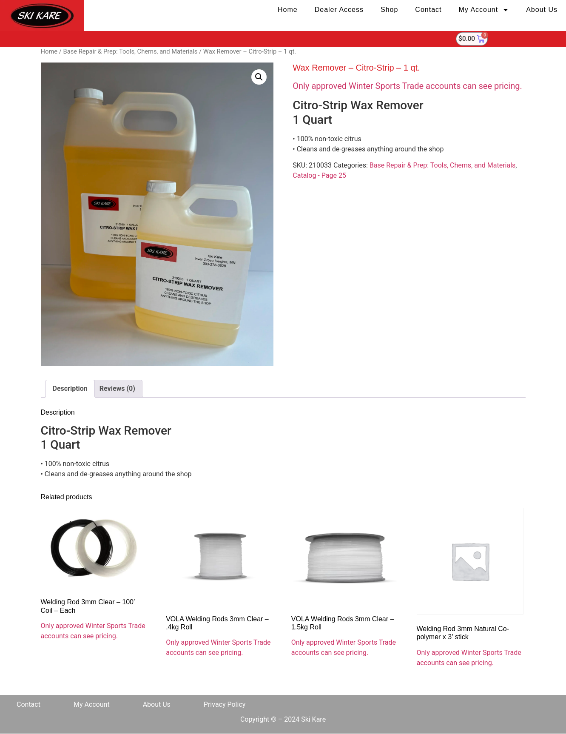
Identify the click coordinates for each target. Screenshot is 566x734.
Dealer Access (339, 9)
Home (288, 9)
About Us (541, 9)
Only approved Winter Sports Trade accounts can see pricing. (407, 86)
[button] (259, 77)
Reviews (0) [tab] (117, 388)
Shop (389, 9)
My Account (483, 9)
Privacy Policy (225, 704)
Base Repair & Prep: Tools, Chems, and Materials (130, 51)
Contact (428, 9)
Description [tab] (70, 388)
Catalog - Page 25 (319, 175)
